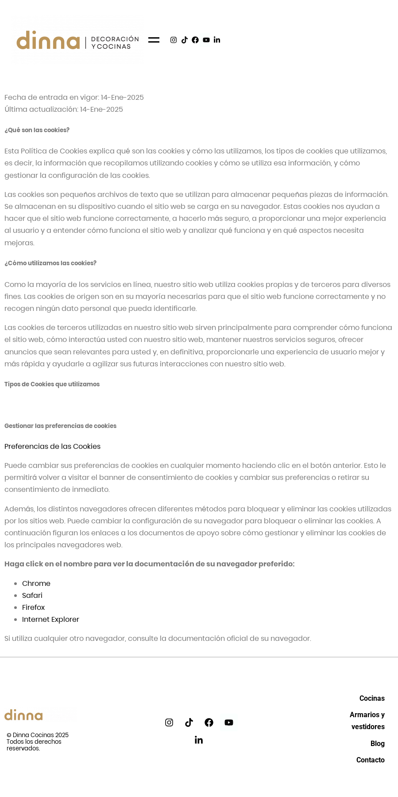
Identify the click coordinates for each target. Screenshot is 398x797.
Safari (32, 595)
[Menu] (153, 40)
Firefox (33, 607)
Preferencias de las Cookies (52, 446)
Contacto (370, 760)
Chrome (36, 583)
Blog (378, 743)
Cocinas (372, 698)
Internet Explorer (50, 619)
